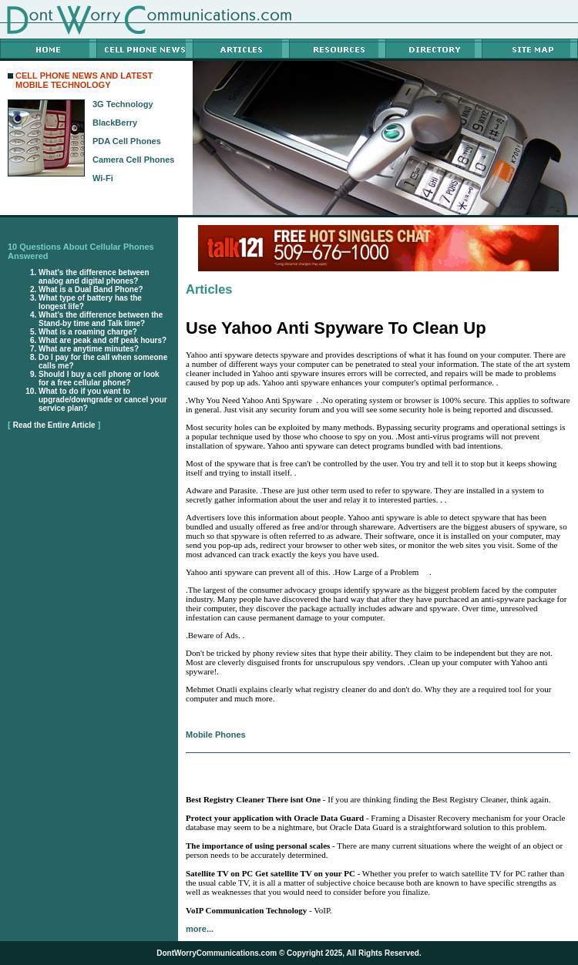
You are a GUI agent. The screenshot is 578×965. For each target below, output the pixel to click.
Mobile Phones (216, 734)
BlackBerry (114, 122)
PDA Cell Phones (126, 141)
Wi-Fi (102, 178)
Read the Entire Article (54, 425)
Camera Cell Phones (133, 159)
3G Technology (122, 104)
